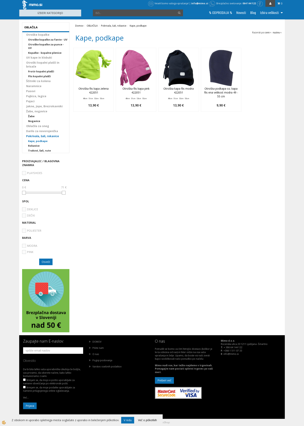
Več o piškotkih (147, 420)
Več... (26, 397)
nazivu (277, 32)
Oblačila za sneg (37, 126)
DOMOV (96, 341)
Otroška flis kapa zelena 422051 (94, 90)
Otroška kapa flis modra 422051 (178, 90)
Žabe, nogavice (36, 111)
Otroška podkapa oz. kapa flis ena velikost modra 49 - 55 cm (221, 92)
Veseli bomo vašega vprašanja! (168, 3)
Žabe (31, 116)
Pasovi (30, 91)
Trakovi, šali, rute (39, 150)
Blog (253, 13)
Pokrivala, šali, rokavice (42, 136)
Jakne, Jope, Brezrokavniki (44, 106)
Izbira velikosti (269, 13)
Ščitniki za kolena (38, 81)
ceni (268, 32)
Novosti (241, 13)
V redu (128, 420)
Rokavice (34, 145)
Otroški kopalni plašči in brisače (42, 64)
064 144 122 (249, 3)
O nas (95, 354)
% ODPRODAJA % (220, 13)
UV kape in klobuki (39, 57)
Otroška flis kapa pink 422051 (136, 90)
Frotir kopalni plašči (41, 71)
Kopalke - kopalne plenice (44, 53)
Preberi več (164, 380)
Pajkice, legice (36, 96)
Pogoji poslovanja (102, 360)
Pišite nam (98, 348)
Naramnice (33, 86)
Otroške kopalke (37, 34)
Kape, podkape (38, 141)
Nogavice (34, 121)
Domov (79, 25)
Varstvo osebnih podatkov (107, 366)
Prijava (30, 406)
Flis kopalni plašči (39, 76)
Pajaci (30, 101)
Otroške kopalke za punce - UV (46, 46)
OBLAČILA (92, 25)
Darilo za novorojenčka (42, 131)
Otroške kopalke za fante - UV (47, 39)
